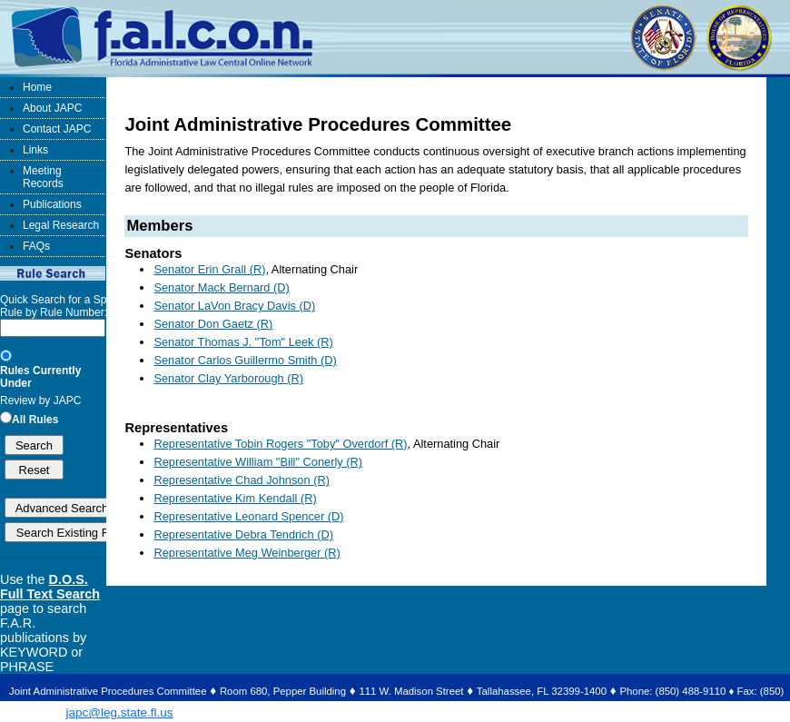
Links (35, 149)
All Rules (35, 419)
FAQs (36, 246)
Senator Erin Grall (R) (209, 269)
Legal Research (61, 225)
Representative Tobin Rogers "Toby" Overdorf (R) (280, 443)
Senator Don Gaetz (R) (212, 324)
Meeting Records (43, 177)
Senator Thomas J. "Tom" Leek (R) (242, 342)
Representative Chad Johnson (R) (241, 480)
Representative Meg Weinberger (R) (246, 552)
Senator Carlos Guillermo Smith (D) (244, 360)
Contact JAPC (57, 129)
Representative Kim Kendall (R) (234, 498)
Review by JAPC (40, 400)
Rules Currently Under (40, 377)
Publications (52, 204)
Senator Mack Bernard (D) (221, 287)
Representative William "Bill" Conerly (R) (257, 462)
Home (37, 87)
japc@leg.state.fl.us (119, 712)
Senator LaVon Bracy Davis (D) (234, 305)
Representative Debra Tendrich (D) (243, 534)
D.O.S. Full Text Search (50, 586)
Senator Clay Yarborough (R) (228, 378)
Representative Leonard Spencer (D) (248, 516)
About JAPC (52, 108)
